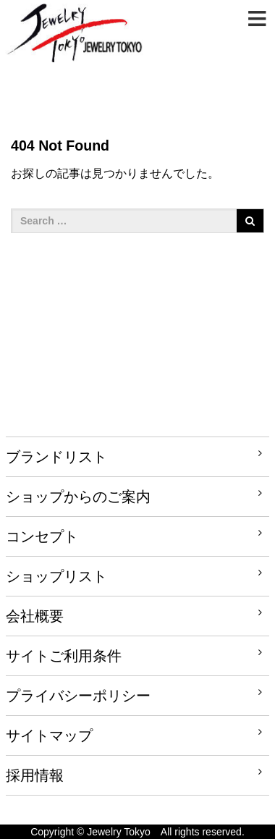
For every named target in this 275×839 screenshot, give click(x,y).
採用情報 (35, 775)
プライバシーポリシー (78, 696)
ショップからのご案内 (78, 497)
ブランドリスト (56, 457)
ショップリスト (56, 576)
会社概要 (35, 616)
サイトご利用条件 (64, 656)
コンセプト (42, 536)
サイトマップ (49, 735)
